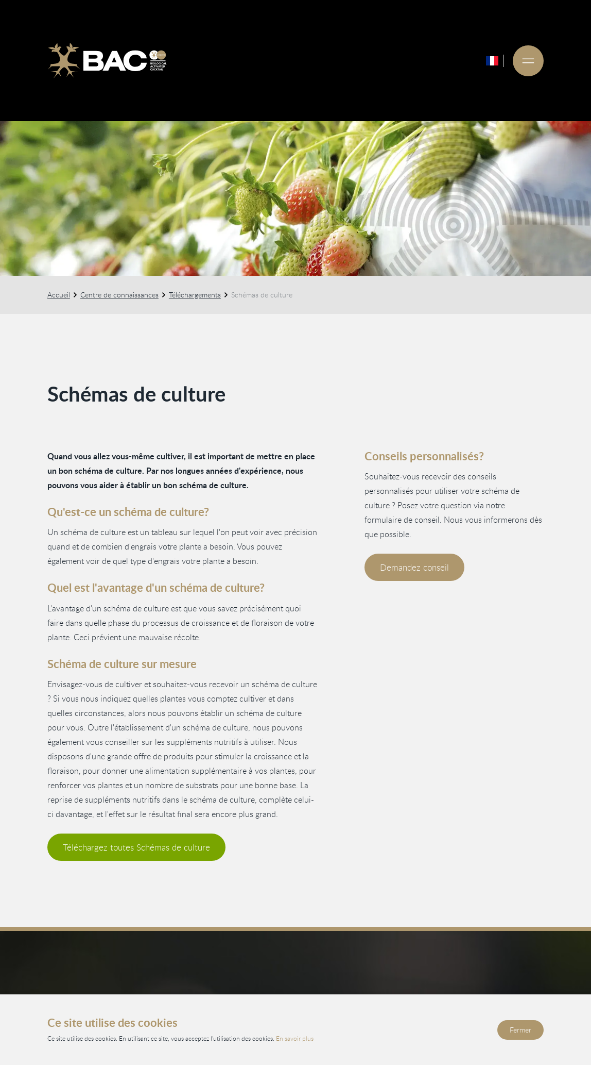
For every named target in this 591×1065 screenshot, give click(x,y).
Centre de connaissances (119, 294)
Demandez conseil (414, 567)
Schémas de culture (261, 294)
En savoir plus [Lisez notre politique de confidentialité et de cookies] (295, 1038)
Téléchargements (195, 294)
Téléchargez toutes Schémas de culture (136, 847)
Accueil (58, 294)
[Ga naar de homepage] (107, 61)
